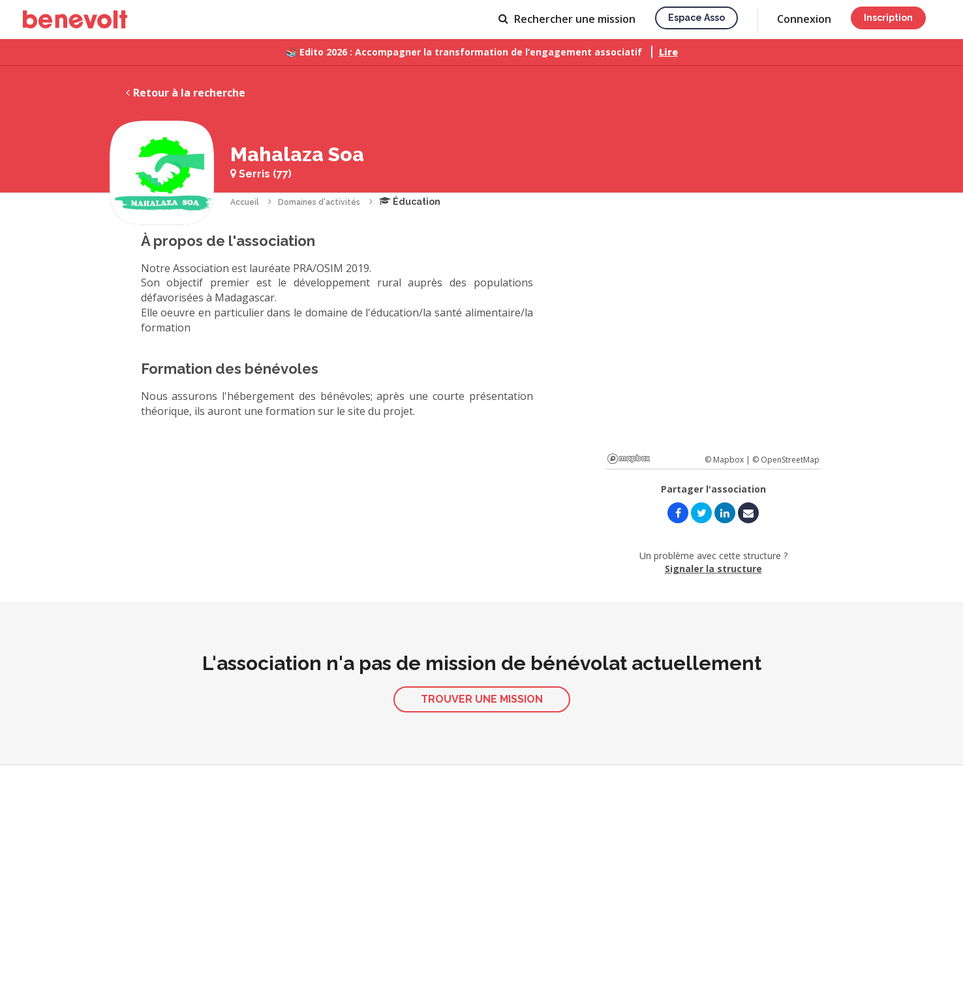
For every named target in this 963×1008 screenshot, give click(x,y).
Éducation (409, 201)
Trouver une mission (482, 699)
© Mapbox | (728, 459)
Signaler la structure (713, 568)
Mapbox (628, 458)
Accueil (244, 202)
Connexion (804, 19)
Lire (668, 52)
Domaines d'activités (319, 202)
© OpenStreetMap (785, 459)
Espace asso (696, 17)
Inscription (888, 17)
